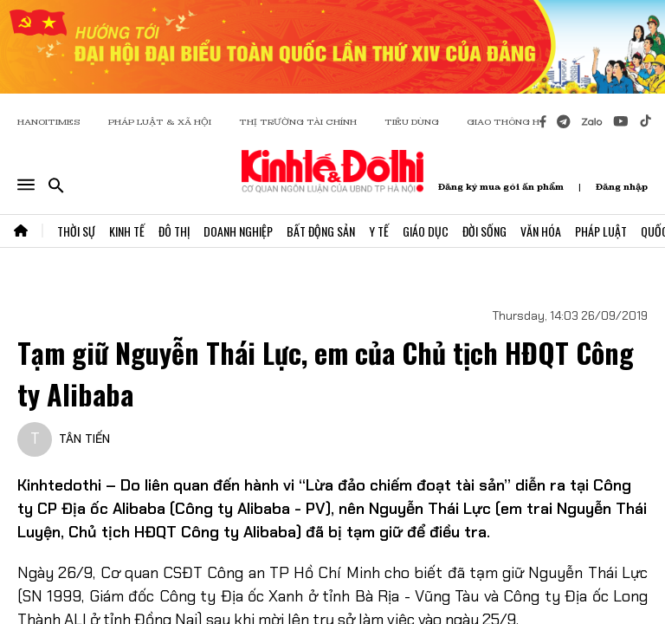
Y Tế (379, 231)
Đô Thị (174, 231)
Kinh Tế (127, 231)
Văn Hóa (540, 231)
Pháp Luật (601, 231)
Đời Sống (484, 231)
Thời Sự (76, 231)
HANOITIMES (49, 121)
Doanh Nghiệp (238, 231)
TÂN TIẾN (84, 438)
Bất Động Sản (321, 231)
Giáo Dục (426, 231)
